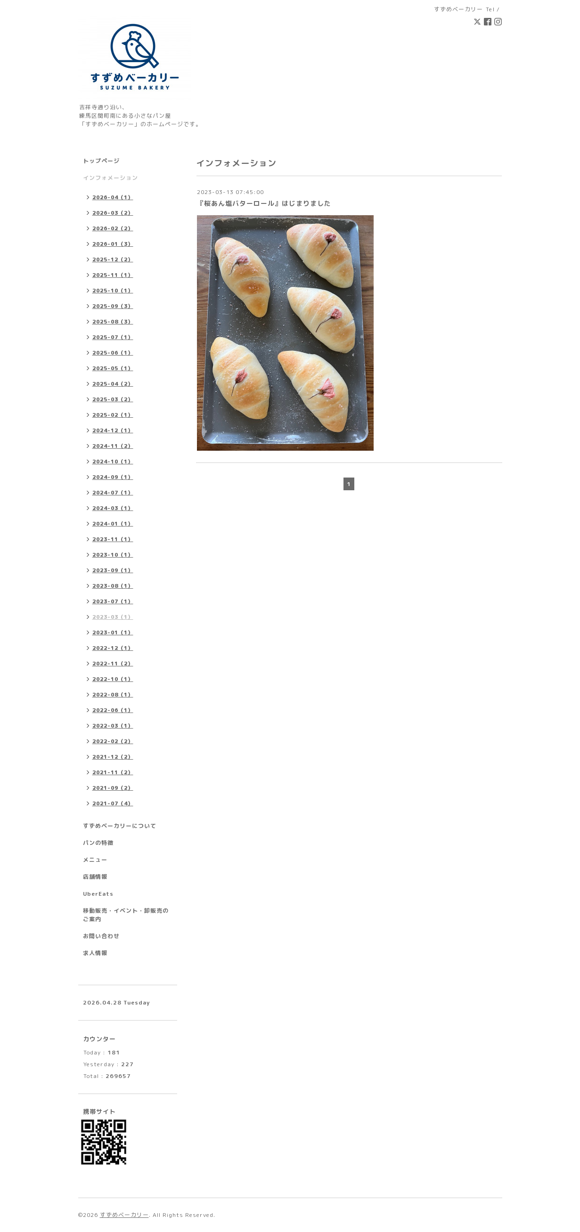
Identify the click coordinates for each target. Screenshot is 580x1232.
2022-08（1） (112, 694)
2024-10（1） (112, 461)
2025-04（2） (112, 384)
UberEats (98, 894)
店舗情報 (95, 877)
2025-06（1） (112, 353)
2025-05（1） (112, 368)
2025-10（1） (112, 290)
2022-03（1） (112, 725)
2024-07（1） (112, 492)
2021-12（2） (112, 757)
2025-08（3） (112, 321)
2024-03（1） (112, 508)
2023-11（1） (112, 539)
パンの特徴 (98, 843)
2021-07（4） (112, 803)
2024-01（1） (112, 523)
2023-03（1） (112, 617)
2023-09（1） (112, 570)
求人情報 (95, 953)
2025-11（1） (112, 275)
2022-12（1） (112, 648)
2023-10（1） (112, 555)
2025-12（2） (112, 259)
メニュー (95, 860)
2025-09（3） (112, 306)
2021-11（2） (112, 772)
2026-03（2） (112, 213)
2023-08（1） (112, 586)
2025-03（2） (112, 399)
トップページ (101, 161)
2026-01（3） (112, 244)
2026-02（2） (112, 228)
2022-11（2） (112, 663)
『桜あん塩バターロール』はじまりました (264, 203)
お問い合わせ (101, 936)
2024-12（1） (112, 430)
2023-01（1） (112, 632)
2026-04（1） (112, 197)
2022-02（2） (112, 741)
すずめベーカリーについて (119, 826)
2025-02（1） (112, 415)
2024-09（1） (112, 477)
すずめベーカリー (124, 1215)
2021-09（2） (112, 788)
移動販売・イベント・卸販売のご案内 (126, 915)
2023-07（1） (112, 601)
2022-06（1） (112, 710)
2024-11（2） (112, 446)
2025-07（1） (112, 337)
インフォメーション (110, 178)
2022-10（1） (112, 679)
